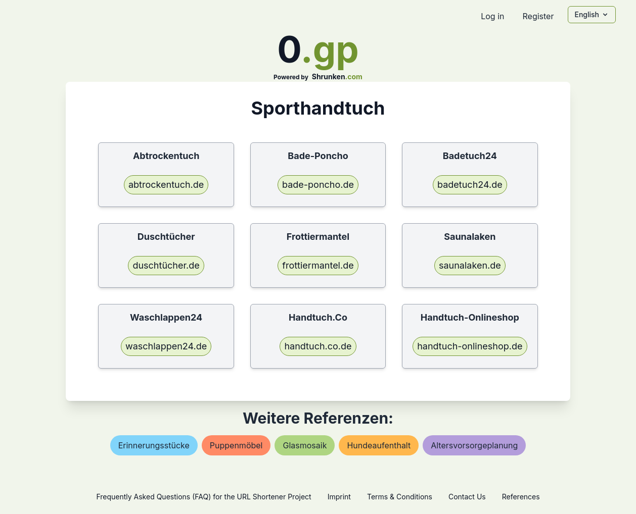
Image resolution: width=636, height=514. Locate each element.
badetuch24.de (470, 184)
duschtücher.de (165, 265)
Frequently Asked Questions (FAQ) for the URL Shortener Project (203, 496)
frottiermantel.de (317, 265)
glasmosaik (305, 445)
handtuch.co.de (317, 346)
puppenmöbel (236, 445)
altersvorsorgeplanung (474, 445)
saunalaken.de (470, 265)
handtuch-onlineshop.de (469, 346)
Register (538, 16)
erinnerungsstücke (154, 445)
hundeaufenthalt (379, 445)
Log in (492, 16)
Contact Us (467, 496)
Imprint (339, 496)
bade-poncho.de (318, 184)
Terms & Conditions (399, 496)
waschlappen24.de (166, 346)
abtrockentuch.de (166, 184)
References (521, 496)
